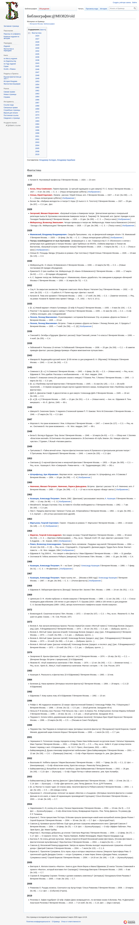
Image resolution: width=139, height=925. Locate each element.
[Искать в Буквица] (123, 8)
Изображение (94, 192)
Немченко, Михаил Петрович (43, 486)
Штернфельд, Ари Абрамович (44, 474)
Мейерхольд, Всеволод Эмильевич (46, 222)
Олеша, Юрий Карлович (41, 195)
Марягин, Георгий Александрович (46, 535)
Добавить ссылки (14, 125)
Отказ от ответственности (70, 922)
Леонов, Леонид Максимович (43, 317)
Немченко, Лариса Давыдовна (72, 486)
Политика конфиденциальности (38, 922)
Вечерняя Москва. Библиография (42, 24)
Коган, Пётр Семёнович (41, 189)
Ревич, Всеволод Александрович (45, 544)
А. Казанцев (110, 498)
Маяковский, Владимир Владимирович (48, 234)
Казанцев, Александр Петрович (44, 498)
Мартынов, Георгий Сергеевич (44, 523)
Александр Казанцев (90, 566)
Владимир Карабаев (66, 160)
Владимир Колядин (47, 160)
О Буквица (56, 922)
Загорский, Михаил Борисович (44, 213)
